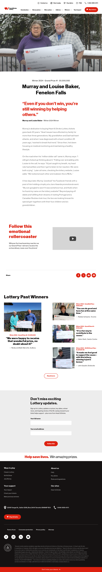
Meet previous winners (11, 496)
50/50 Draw (8, 475)
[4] (75, 357)
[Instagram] (13, 537)
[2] (75, 311)
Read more (51, 376)
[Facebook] (78, 275)
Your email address (37, 429)
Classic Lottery (9, 472)
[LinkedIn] (94, 275)
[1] (22, 327)
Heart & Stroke (56, 490)
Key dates (54, 476)
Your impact (77, 10)
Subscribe (51, 444)
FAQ (52, 472)
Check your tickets (10, 493)
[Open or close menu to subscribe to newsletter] (51, 569)
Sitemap (51, 530)
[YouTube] (28, 537)
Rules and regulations (58, 479)
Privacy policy (40, 530)
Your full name (35, 419)
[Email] (88, 275)
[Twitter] (83, 275)
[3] (75, 334)
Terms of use (11, 530)
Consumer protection (26, 530)
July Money (7, 479)
